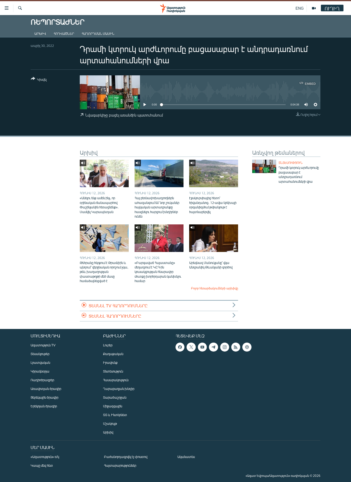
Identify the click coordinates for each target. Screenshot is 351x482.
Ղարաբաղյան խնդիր (118, 389)
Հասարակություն (115, 380)
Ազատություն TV (43, 345)
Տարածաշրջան (114, 397)
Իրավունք (110, 362)
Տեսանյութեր (40, 354)
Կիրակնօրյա (40, 371)
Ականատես (186, 457)
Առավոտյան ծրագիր (46, 389)
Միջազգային (112, 406)
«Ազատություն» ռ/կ (45, 457)
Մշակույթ (110, 423)
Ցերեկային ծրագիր (44, 397)
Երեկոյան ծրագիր (44, 406)
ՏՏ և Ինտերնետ (115, 415)
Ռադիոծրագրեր (42, 380)
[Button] (39, 80)
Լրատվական (40, 362)
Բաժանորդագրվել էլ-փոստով (125, 457)
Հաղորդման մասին (98, 34)
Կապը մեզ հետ (42, 465)
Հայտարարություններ (120, 465)
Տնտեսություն (291, 163)
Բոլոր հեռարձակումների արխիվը (214, 288)
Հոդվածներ (64, 34)
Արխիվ (40, 34)
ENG (299, 8)
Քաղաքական (113, 354)
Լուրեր (107, 345)
